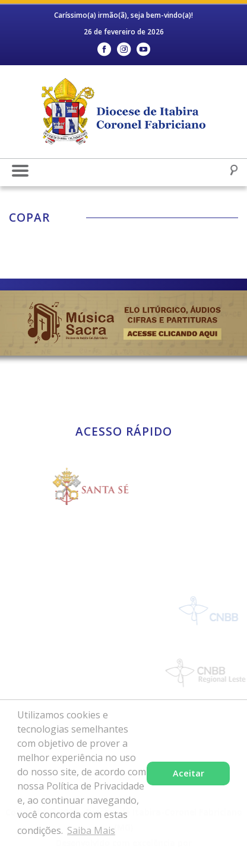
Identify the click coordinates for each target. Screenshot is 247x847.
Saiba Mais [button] (91, 830)
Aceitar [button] (188, 773)
